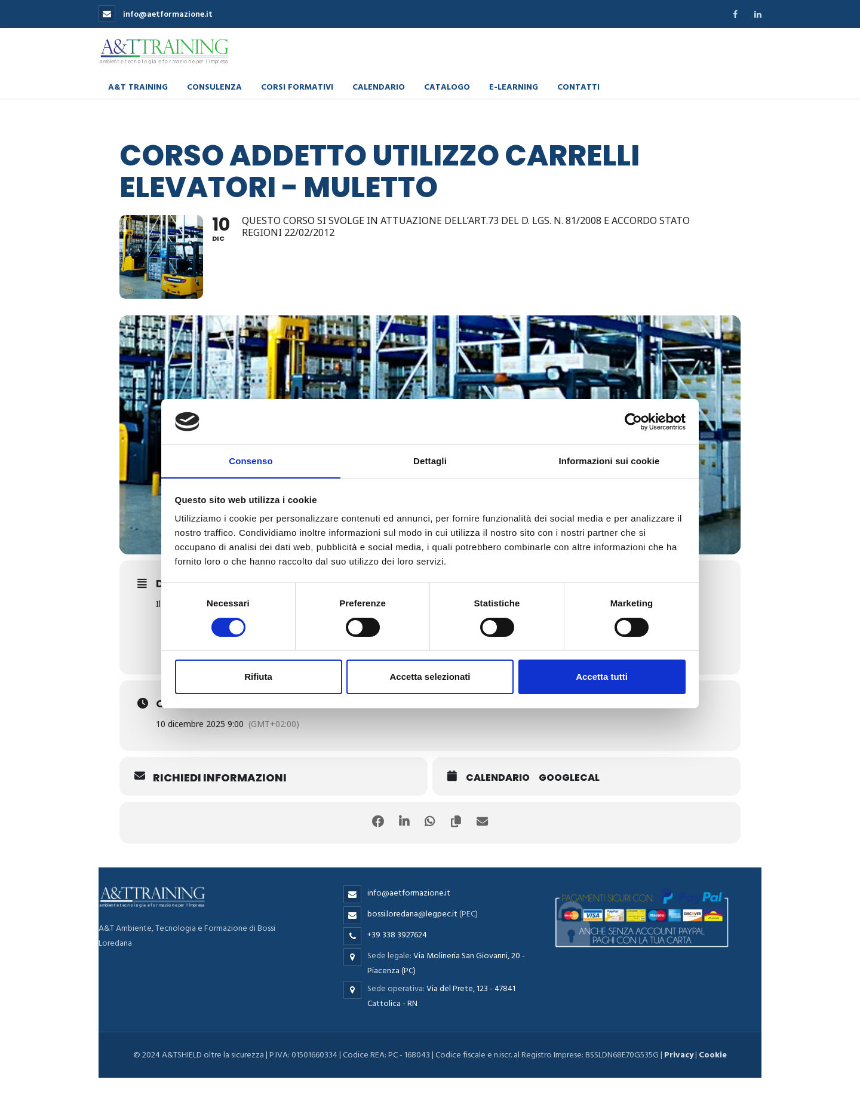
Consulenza (214, 85)
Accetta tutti (602, 677)
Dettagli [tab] (430, 461)
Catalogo (447, 85)
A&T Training (138, 85)
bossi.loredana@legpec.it (412, 913)
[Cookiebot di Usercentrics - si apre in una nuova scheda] (633, 421)
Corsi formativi (297, 85)
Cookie (713, 1055)
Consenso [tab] (250, 461)
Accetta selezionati (429, 677)
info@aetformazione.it (156, 14)
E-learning (513, 85)
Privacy (678, 1055)
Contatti (578, 85)
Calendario (378, 85)
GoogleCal (569, 777)
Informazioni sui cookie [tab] (609, 461)
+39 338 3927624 (397, 934)
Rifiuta (258, 677)
